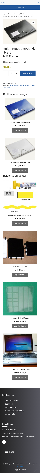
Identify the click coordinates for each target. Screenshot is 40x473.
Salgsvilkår (10, 414)
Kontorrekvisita (13, 14)
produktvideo (11, 407)
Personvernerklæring (14, 411)
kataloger (9, 404)
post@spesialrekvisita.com (16, 433)
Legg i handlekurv (27, 73)
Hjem (5, 14)
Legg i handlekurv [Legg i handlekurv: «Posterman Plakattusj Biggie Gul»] (20, 223)
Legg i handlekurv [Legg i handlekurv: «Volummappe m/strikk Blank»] (20, 170)
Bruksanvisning (11, 401)
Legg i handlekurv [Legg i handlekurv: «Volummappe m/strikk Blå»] (20, 130)
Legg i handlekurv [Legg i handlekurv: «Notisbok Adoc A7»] (20, 275)
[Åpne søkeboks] (36, 2)
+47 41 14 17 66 (10, 430)
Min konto (9, 452)
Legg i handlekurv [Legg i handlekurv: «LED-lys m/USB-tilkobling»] (20, 377)
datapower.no (20, 466)
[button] (33, 22)
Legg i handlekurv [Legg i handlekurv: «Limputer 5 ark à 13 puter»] (20, 326)
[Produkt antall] (11, 73)
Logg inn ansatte (20, 470)
